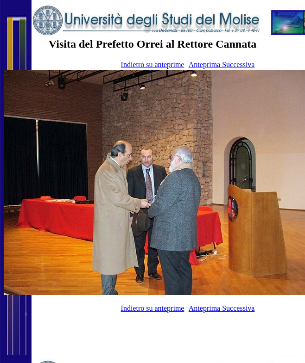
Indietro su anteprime (152, 64)
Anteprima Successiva (222, 64)
